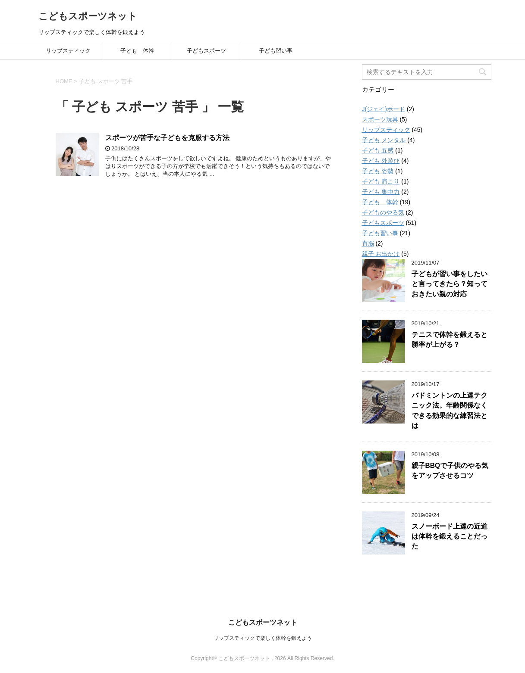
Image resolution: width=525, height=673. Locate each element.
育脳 (368, 243)
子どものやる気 (383, 212)
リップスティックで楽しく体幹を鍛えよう (263, 638)
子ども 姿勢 (378, 171)
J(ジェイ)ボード (383, 109)
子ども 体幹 (137, 50)
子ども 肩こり (381, 181)
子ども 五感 (378, 150)
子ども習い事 (275, 50)
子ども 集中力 (381, 191)
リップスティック (68, 50)
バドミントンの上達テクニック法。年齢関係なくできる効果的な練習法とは (449, 410)
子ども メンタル (384, 140)
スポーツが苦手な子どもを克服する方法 (167, 137)
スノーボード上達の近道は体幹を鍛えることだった (449, 536)
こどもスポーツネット (87, 16)
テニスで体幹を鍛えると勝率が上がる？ (449, 339)
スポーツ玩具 (380, 119)
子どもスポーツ (206, 50)
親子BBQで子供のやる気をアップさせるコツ (450, 470)
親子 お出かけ (381, 253)
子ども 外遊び (381, 160)
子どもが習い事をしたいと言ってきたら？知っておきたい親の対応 (449, 284)
